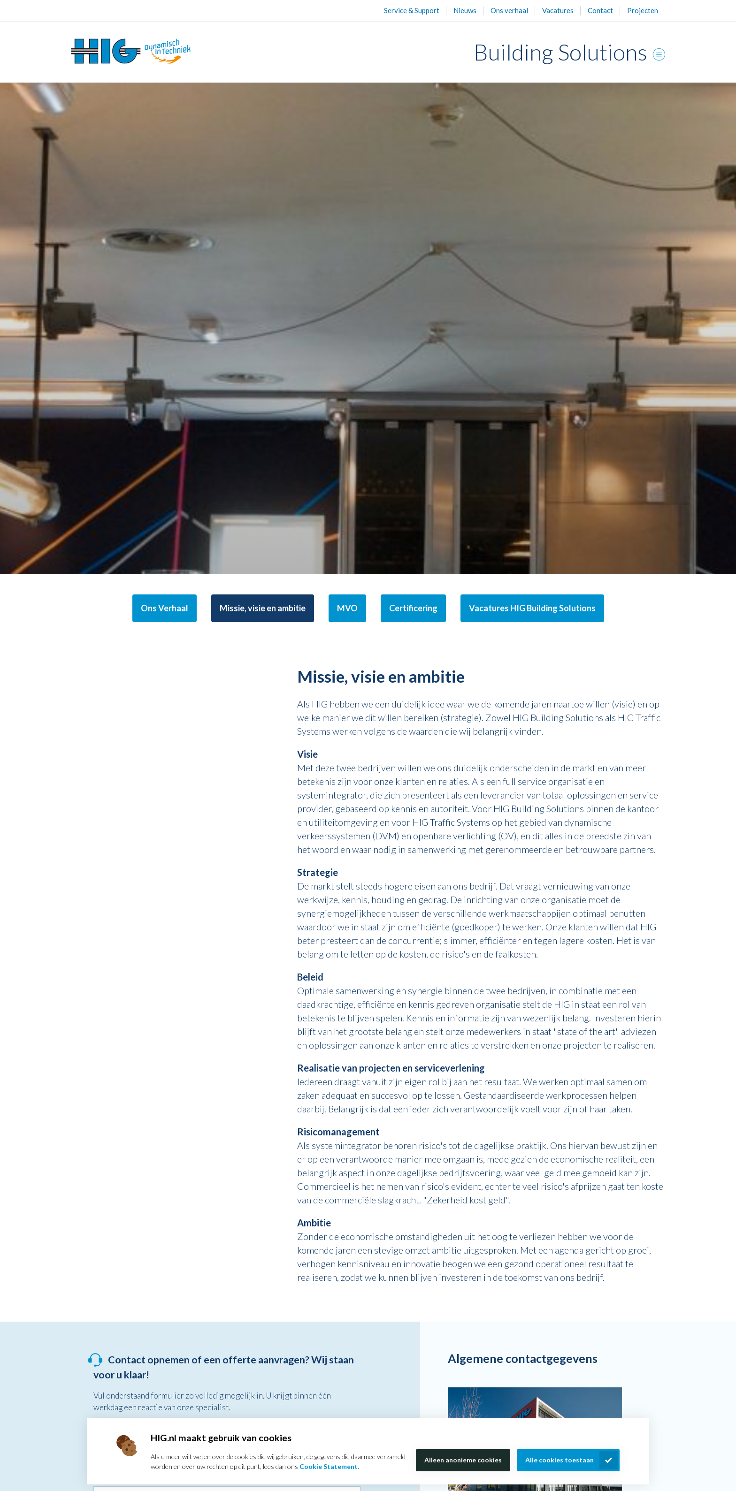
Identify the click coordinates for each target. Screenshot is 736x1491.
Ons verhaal (509, 10)
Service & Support (411, 10)
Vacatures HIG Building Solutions (532, 608)
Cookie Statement (328, 1466)
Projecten (642, 10)
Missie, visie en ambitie (263, 608)
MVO (347, 608)
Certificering (413, 608)
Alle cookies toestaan (559, 1460)
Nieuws (464, 10)
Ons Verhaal (164, 608)
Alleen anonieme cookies (463, 1460)
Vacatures (558, 10)
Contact (600, 10)
